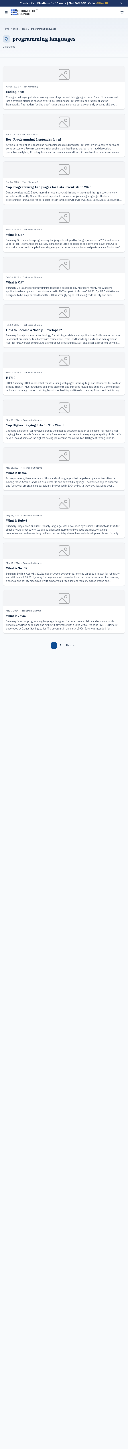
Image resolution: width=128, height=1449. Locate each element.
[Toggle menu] (6, 12)
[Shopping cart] (122, 12)
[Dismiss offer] (121, 3)
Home (6, 28)
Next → (70, 645)
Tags (24, 28)
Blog (15, 28)
